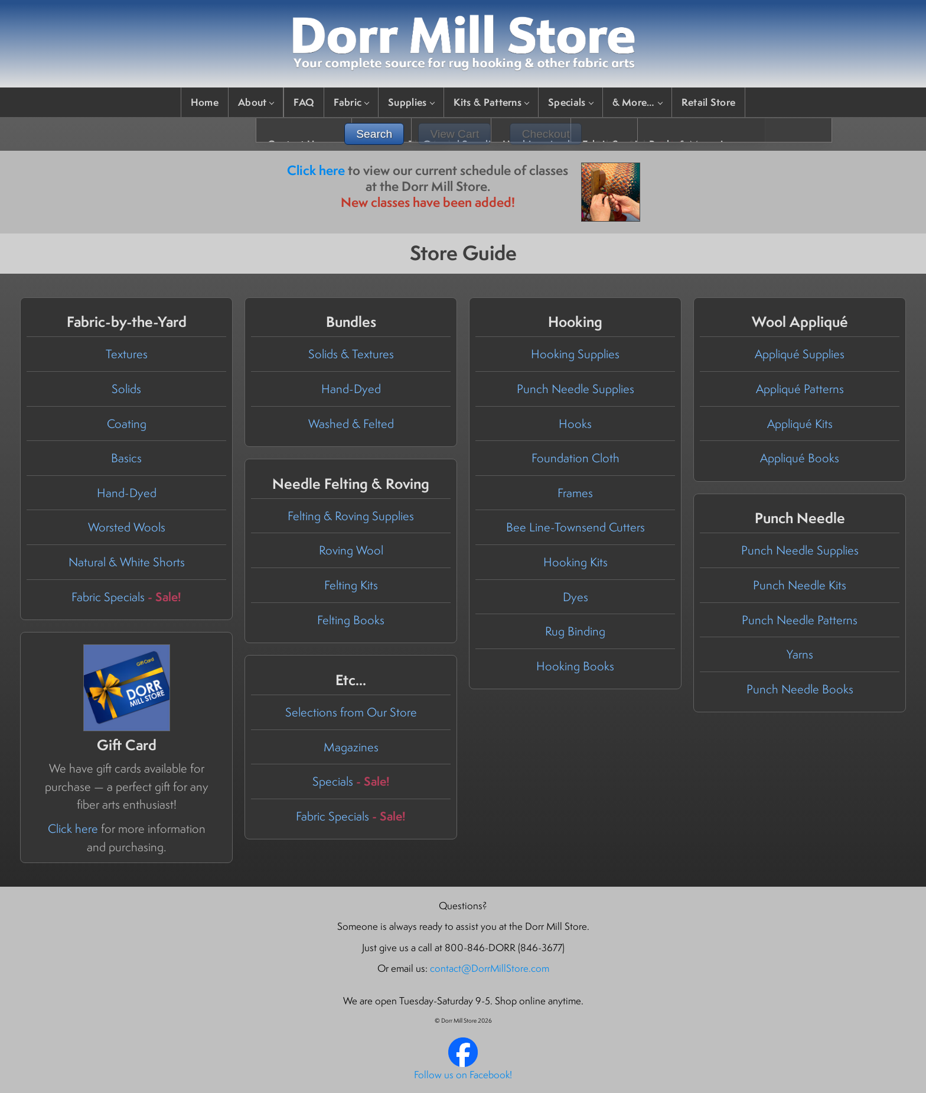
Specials (570, 102)
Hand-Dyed (126, 493)
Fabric (351, 102)
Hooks (575, 424)
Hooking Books (575, 666)
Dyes (575, 597)
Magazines (351, 747)
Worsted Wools (126, 527)
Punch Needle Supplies (575, 389)
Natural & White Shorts (127, 562)
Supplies (410, 102)
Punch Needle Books (799, 689)
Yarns (800, 654)
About (256, 102)
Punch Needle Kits (799, 585)
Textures (127, 354)
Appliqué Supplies (800, 354)
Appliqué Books (799, 458)
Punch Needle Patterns (799, 620)
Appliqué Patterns (800, 389)
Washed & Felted (351, 424)
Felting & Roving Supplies (351, 516)
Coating (126, 424)
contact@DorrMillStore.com (489, 968)
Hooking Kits (575, 562)
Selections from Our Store (351, 712)
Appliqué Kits (800, 424)
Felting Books (350, 620)
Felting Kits (351, 585)
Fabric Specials (126, 597)
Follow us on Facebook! (463, 1074)
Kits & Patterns (491, 102)
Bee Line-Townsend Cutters (575, 527)
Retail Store (709, 102)
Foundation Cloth (575, 458)
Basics (126, 458)
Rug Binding (575, 631)
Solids (126, 389)
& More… (637, 102)
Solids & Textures (351, 354)
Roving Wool (351, 550)
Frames (575, 493)
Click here (316, 170)
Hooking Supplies (575, 354)
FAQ (304, 102)
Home (205, 102)
